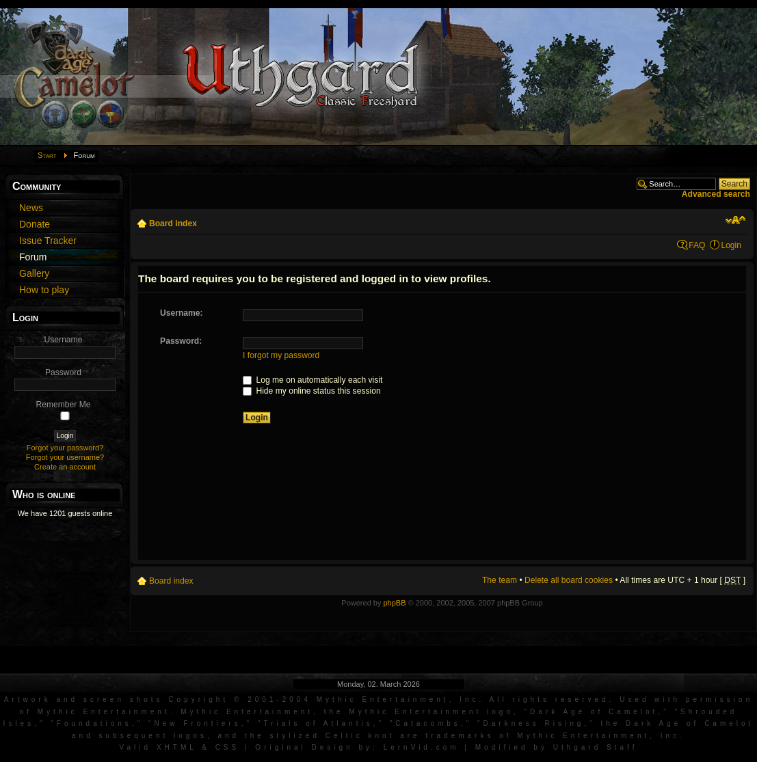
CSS (227, 747)
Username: (181, 313)
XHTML (177, 747)
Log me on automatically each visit (312, 380)
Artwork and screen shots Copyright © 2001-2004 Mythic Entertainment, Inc (241, 699)
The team (499, 580)
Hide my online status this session (312, 391)
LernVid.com (422, 747)
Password (63, 372)
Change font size (735, 220)
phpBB (394, 603)
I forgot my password (281, 355)
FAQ (697, 245)
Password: (181, 341)
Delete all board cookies (568, 580)
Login (731, 245)
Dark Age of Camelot (594, 712)
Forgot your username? (65, 457)
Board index (173, 223)
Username (63, 339)
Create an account (65, 467)
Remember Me (63, 404)
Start (47, 155)
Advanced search (716, 194)
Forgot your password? (65, 448)
